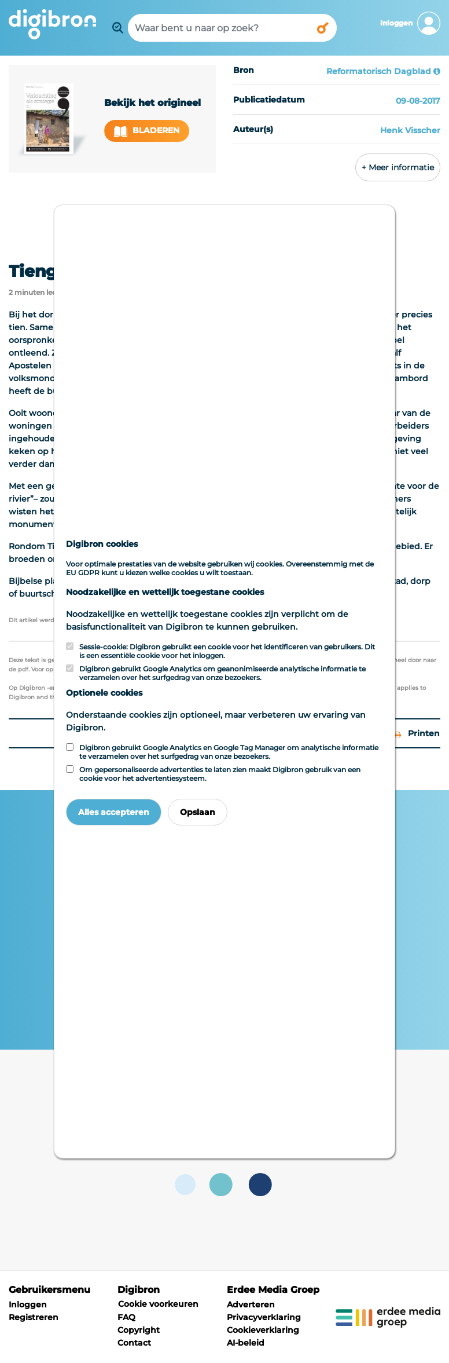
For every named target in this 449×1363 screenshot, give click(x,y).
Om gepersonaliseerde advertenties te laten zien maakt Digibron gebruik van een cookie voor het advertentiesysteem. (219, 774)
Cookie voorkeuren (158, 1304)
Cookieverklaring (263, 1330)
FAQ (126, 1317)
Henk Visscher (410, 130)
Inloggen (28, 1304)
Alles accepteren (113, 812)
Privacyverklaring (264, 1317)
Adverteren (251, 1304)
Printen (417, 733)
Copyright (138, 1330)
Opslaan (197, 812)
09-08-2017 (418, 101)
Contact (134, 1343)
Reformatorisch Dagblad (378, 71)
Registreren (33, 1317)
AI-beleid (245, 1343)
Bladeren (147, 130)
